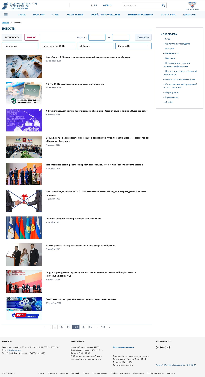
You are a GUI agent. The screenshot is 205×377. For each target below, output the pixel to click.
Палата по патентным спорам (180, 79)
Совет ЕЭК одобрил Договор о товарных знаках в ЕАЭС (73, 218)
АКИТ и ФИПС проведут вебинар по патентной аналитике (75, 83)
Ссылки (86, 373)
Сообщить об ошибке (155, 373)
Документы (189, 14)
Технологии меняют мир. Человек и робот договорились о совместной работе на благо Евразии (94, 164)
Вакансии (170, 58)
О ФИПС (22, 14)
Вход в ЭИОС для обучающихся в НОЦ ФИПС (176, 365)
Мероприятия (172, 92)
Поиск (55, 14)
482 (61, 327)
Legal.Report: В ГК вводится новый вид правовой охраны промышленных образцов (88, 57)
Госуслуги (39, 14)
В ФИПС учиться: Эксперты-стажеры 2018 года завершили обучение (80, 245)
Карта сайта (125, 373)
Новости (41, 373)
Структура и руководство (177, 43)
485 (83, 327)
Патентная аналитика (140, 14)
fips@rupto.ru (15, 350)
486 (90, 327)
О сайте (169, 102)
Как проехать (138, 373)
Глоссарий (75, 373)
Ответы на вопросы (99, 373)
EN (95, 5)
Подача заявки (74, 14)
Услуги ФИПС (168, 14)
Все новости (12, 37)
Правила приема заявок (123, 347)
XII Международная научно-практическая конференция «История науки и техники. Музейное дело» (97, 110)
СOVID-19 (107, 5)
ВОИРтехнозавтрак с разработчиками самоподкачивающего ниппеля (81, 299)
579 (103, 327)
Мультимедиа (172, 97)
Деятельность (172, 53)
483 (69, 327)
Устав (167, 38)
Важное (31, 37)
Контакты (171, 373)
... (55, 327)
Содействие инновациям (105, 14)
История (169, 48)
